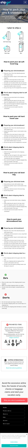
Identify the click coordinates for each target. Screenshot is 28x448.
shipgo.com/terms (14, 337)
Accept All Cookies (14, 445)
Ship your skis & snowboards (14, 400)
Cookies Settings (14, 442)
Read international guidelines (14, 368)
